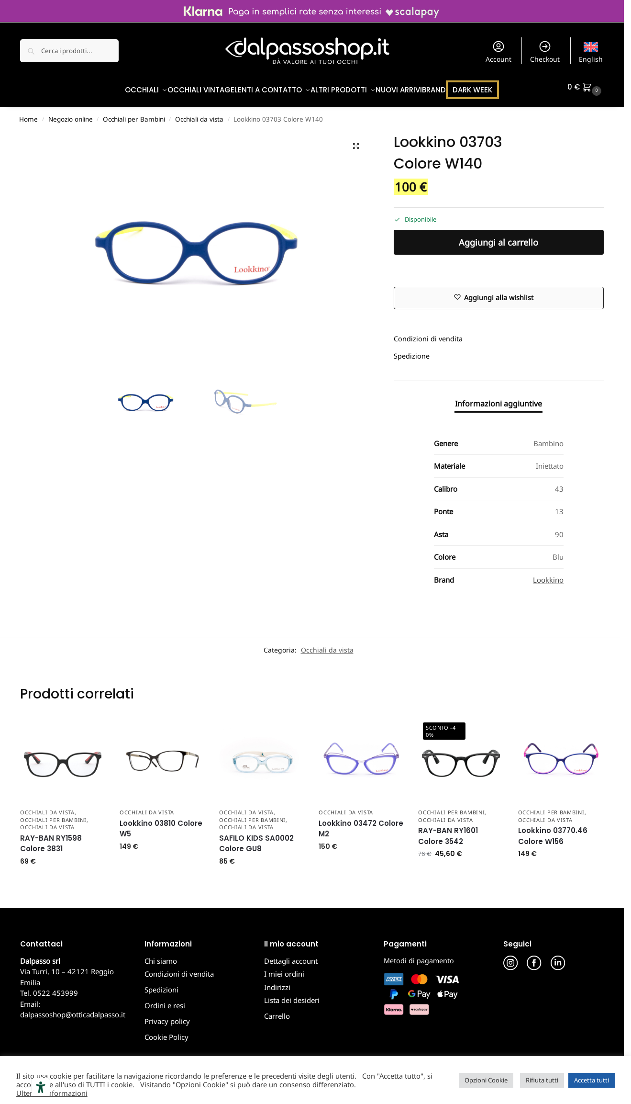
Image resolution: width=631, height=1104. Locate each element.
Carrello (277, 1011)
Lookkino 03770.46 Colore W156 (552, 831)
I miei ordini (284, 969)
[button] (585, 87)
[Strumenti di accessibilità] (41, 1087)
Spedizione (412, 351)
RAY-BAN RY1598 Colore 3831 (51, 838)
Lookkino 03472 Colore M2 (361, 823)
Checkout (545, 52)
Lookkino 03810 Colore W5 (161, 823)
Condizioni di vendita (428, 333)
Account (498, 52)
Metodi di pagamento (419, 955)
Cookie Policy (166, 1032)
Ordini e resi (164, 1000)
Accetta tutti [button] (591, 1080)
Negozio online (70, 114)
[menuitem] (591, 50)
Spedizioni (161, 985)
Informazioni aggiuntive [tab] (498, 398)
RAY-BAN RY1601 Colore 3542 (448, 831)
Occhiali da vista (199, 114)
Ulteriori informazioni (52, 1093)
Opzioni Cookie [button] (486, 1080)
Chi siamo (160, 955)
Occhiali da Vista (47, 807)
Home (28, 114)
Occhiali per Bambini (134, 114)
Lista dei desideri (292, 995)
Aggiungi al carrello (498, 237)
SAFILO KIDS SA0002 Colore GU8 (256, 838)
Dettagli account (291, 955)
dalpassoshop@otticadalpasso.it (72, 1009)
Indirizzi (277, 982)
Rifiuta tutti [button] (542, 1080)
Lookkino (548, 574)
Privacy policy (167, 1016)
